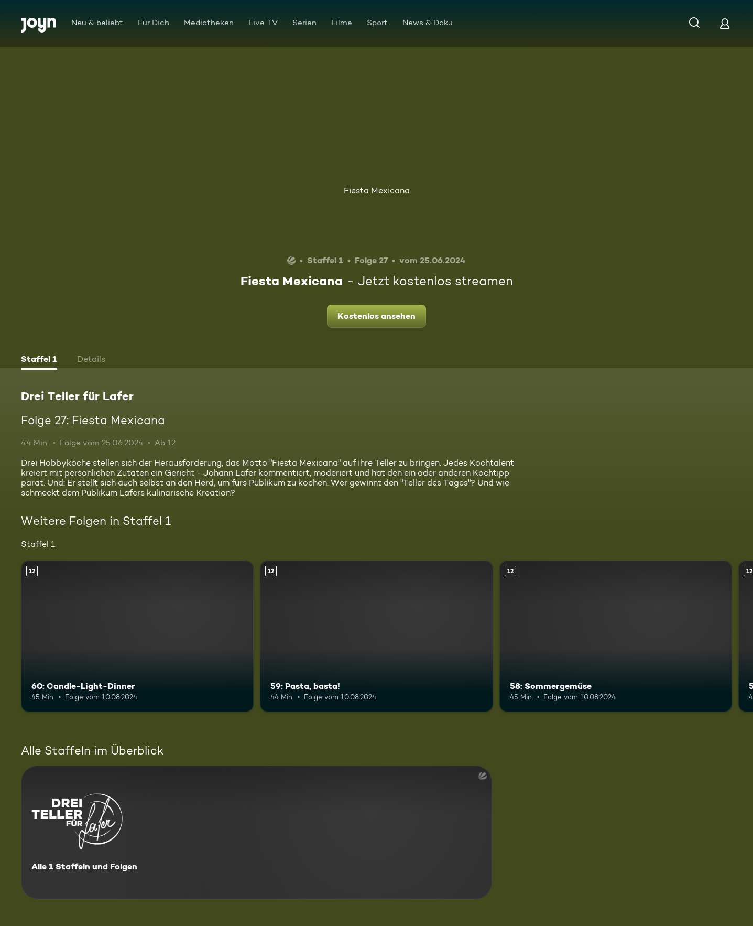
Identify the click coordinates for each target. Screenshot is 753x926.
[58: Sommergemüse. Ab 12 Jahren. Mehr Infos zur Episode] (615, 636)
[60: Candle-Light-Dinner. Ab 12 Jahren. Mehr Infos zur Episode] (137, 636)
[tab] (39, 360)
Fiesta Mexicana (377, 191)
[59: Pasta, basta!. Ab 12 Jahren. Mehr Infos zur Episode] (376, 636)
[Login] (725, 23)
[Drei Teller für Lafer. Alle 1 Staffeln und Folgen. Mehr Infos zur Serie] (256, 832)
